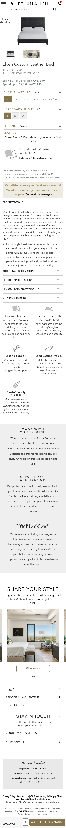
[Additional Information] (33, 271)
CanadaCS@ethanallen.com (38, 773)
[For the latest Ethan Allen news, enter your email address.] (33, 733)
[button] (59, 4)
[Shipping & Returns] (33, 298)
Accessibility (23, 796)
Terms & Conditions (30, 799)
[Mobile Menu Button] (3, 4)
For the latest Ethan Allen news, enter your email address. (33, 723)
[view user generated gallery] (33, 668)
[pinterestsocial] (11, 750)
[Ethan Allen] (33, 3)
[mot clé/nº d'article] (30, 9)
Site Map (45, 799)
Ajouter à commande (47, 822)
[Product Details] (33, 202)
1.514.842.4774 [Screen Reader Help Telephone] (20, 811)
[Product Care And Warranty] (33, 289)
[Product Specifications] (33, 280)
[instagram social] (22, 750)
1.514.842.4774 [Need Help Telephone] (40, 768)
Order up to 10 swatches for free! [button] (35, 157)
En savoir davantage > (38, 194)
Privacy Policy (9, 796)
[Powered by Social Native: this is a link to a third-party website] (33, 676)
